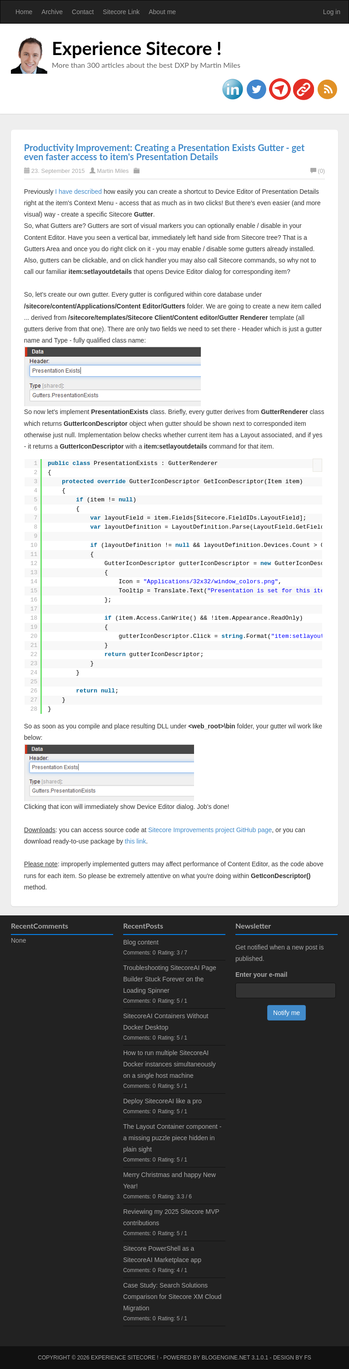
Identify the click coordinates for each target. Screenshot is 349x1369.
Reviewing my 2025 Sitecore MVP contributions (171, 1217)
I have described (78, 191)
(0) (317, 170)
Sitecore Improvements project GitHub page (210, 830)
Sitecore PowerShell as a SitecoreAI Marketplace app (162, 1254)
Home (23, 11)
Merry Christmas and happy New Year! (169, 1180)
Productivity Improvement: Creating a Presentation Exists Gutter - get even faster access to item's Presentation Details (164, 152)
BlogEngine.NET (226, 1357)
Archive (52, 11)
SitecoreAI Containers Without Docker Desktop (166, 1021)
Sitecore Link (121, 11)
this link (135, 841)
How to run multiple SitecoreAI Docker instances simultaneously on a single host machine (169, 1064)
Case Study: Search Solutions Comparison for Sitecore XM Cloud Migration (172, 1297)
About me (162, 11)
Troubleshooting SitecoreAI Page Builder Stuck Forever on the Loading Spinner (169, 979)
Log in (331, 11)
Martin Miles (113, 170)
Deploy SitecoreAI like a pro (162, 1101)
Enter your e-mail (261, 974)
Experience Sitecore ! (137, 48)
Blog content (141, 942)
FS (307, 1357)
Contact (83, 11)
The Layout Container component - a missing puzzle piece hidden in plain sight (172, 1138)
